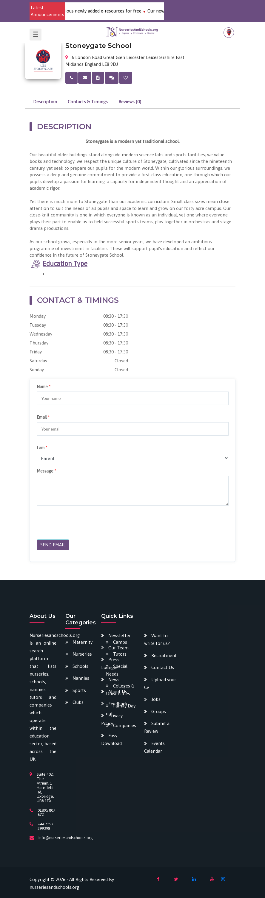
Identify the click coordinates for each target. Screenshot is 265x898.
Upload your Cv (160, 683)
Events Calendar (154, 747)
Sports (79, 690)
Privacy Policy (112, 719)
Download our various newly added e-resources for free (91, 10)
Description (45, 101)
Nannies (81, 678)
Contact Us (162, 667)
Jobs (156, 699)
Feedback (117, 703)
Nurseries (82, 654)
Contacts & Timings (88, 101)
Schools (80, 666)
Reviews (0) (129, 101)
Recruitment (164, 655)
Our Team (118, 647)
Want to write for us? (157, 639)
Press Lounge (110, 663)
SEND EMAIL (53, 544)
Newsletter (119, 635)
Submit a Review (157, 727)
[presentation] (82, 523)
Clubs (78, 702)
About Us (117, 691)
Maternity (83, 642)
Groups (158, 711)
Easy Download (111, 739)
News (113, 679)
